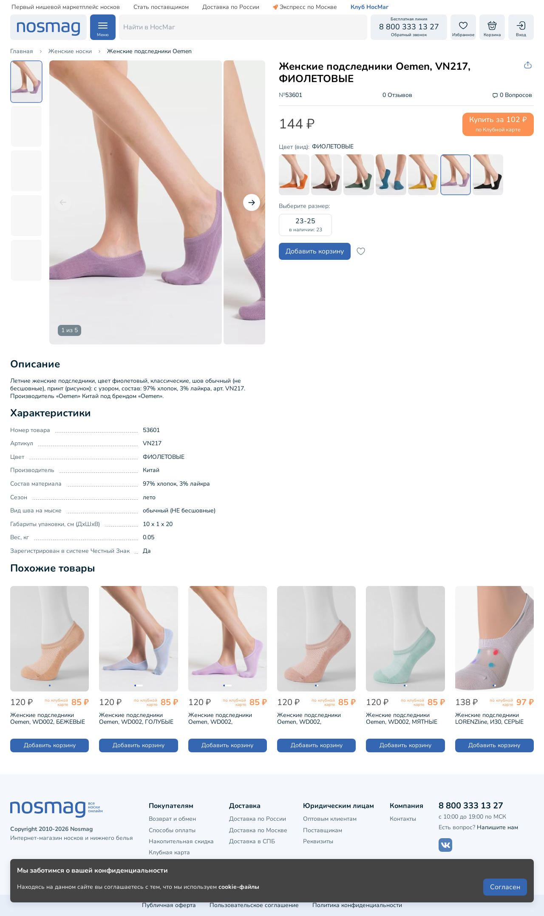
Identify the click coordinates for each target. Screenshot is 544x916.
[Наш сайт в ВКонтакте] (445, 845)
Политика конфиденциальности (357, 905)
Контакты (403, 819)
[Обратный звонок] (409, 27)
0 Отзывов (397, 95)
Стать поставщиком (161, 7)
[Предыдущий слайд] (62, 202)
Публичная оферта (169, 905)
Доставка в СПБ (252, 841)
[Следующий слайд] (251, 202)
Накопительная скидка (181, 841)
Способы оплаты (172, 830)
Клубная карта (169, 852)
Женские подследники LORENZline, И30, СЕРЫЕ (489, 718)
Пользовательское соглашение (254, 905)
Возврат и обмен (172, 819)
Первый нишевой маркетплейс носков (65, 7)
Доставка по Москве (258, 830)
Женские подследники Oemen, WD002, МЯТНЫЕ (401, 718)
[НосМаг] (48, 27)
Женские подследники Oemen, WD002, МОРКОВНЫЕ (309, 718)
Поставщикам (322, 830)
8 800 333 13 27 (471, 805)
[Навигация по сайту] (103, 27)
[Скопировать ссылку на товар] (529, 65)
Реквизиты (318, 841)
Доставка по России (230, 7)
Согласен (505, 887)
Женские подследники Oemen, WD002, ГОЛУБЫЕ (136, 718)
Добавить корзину (315, 251)
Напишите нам (497, 827)
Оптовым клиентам (330, 819)
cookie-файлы (238, 887)
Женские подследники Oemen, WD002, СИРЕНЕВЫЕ (220, 718)
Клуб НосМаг (369, 7)
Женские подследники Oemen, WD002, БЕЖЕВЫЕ (47, 718)
